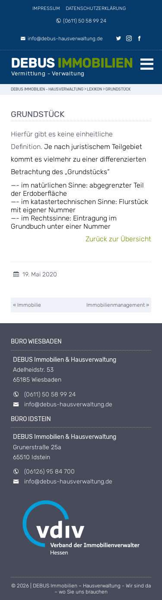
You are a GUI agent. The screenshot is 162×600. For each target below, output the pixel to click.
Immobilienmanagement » (117, 305)
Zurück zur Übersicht (118, 239)
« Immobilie (27, 305)
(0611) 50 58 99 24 (81, 21)
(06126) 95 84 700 (49, 471)
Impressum (46, 8)
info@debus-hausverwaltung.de (61, 39)
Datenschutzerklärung (96, 8)
